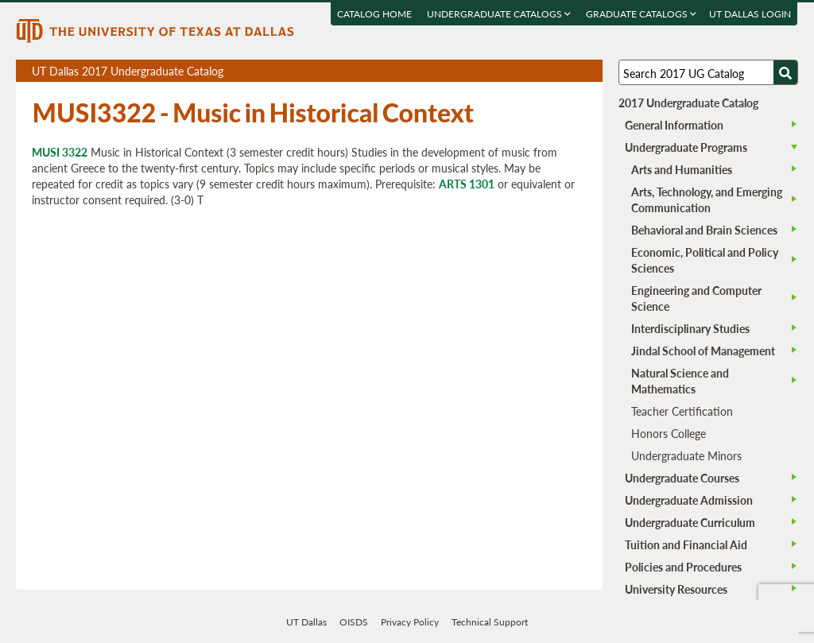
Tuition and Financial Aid (686, 544)
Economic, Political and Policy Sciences (704, 260)
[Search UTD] (785, 72)
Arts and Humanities (681, 169)
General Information (674, 125)
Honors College (668, 433)
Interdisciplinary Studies (690, 328)
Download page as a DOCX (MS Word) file (551, 71)
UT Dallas (306, 622)
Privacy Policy (410, 622)
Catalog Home (375, 14)
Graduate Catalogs (642, 14)
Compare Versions (588, 71)
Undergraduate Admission (689, 500)
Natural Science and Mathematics (680, 381)
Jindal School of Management (703, 350)
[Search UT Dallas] (708, 72)
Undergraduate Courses (682, 478)
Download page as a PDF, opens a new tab (533, 71)
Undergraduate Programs (686, 147)
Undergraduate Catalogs (500, 14)
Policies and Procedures (683, 567)
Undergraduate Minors (686, 455)
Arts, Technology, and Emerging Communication (706, 199)
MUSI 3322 (59, 152)
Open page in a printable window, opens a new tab (569, 71)
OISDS (353, 622)
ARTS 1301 (466, 184)
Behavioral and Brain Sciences (704, 230)
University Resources (676, 589)
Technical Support (490, 622)
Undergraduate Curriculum (690, 522)
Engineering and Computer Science (696, 298)
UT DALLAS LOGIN (751, 14)
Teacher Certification (682, 411)
